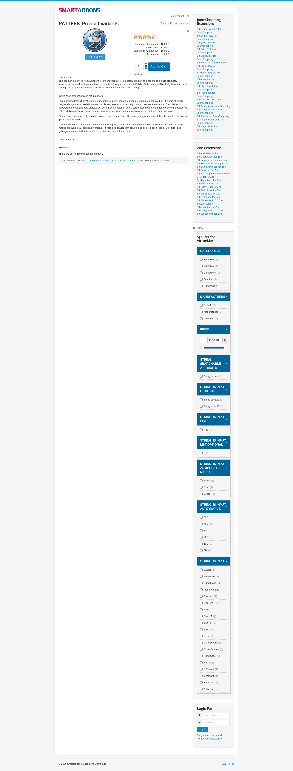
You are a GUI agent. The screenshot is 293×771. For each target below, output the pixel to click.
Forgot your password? (209, 738)
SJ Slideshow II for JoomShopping (207, 88)
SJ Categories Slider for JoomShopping (210, 111)
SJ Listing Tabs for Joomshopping (207, 37)
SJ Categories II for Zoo (210, 210)
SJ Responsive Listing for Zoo (213, 163)
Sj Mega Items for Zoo (209, 180)
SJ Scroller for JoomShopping (213, 116)
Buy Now (198, 228)
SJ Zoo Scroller (205, 203)
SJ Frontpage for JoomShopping (206, 94)
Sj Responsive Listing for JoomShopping (210, 121)
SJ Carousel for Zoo (208, 170)
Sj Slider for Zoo (205, 176)
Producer (139, 74)
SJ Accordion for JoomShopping (206, 81)
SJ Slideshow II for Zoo (209, 213)
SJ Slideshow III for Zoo (210, 200)
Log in (202, 729)
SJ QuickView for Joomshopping (206, 44)
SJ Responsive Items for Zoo (212, 160)
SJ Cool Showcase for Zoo (211, 166)
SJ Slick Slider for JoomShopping (206, 57)
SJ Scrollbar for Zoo (207, 183)
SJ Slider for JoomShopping (212, 62)
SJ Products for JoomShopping (213, 106)
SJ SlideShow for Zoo (208, 193)
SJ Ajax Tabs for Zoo (208, 153)
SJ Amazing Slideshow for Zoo (213, 173)
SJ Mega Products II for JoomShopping (209, 101)
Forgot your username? (209, 735)
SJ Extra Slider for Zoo (209, 187)
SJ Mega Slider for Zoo (209, 156)
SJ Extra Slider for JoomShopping (207, 51)
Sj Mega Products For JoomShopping (208, 74)
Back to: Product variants (174, 23)
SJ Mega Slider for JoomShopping (207, 128)
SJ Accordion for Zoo (208, 207)
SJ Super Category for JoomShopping (209, 31)
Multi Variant (177, 16)
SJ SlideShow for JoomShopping (206, 68)
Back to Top (228, 763)
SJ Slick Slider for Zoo (209, 190)
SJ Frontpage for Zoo (208, 197)
